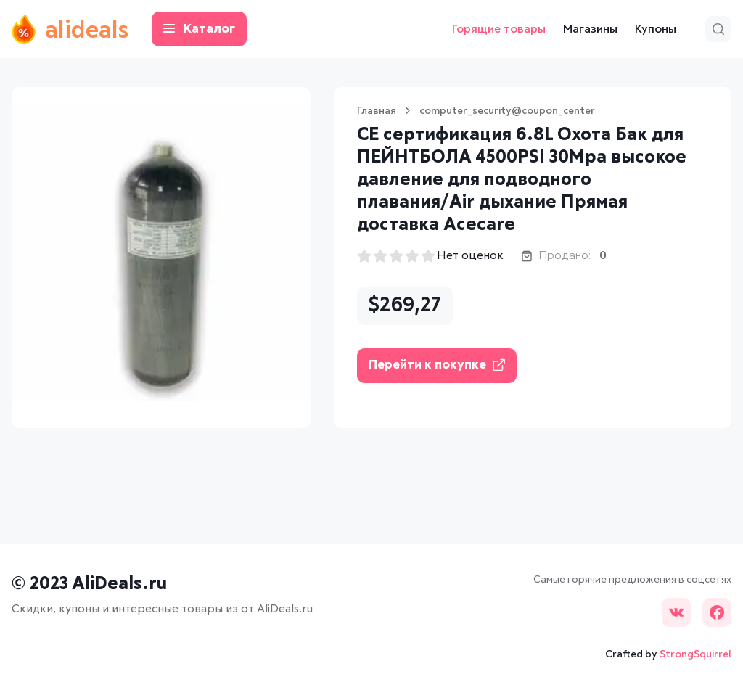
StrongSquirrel (695, 654)
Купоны (655, 29)
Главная (376, 111)
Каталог (199, 29)
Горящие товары (499, 29)
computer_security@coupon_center (507, 111)
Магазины (590, 29)
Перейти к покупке (437, 365)
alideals (70, 29)
